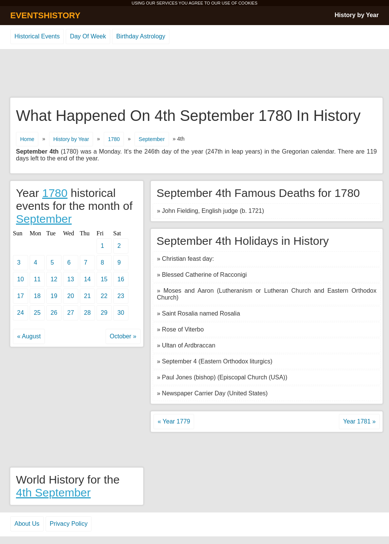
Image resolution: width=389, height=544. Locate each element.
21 (87, 296)
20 (70, 296)
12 (54, 279)
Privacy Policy (69, 523)
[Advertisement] (194, 74)
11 (37, 279)
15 (104, 279)
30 (120, 312)
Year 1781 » (359, 421)
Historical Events (37, 36)
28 (87, 312)
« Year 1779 (174, 421)
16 (120, 279)
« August (29, 336)
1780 (114, 139)
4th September (53, 492)
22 (104, 296)
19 (54, 296)
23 (120, 296)
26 (54, 312)
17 (20, 296)
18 (37, 296)
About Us (27, 523)
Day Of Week (88, 36)
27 (70, 312)
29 (104, 312)
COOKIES (247, 3)
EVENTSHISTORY (45, 15)
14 (87, 279)
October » (123, 336)
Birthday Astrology (140, 36)
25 (37, 312)
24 (20, 312)
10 (20, 279)
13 (70, 279)
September (151, 139)
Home (27, 139)
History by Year (357, 15)
